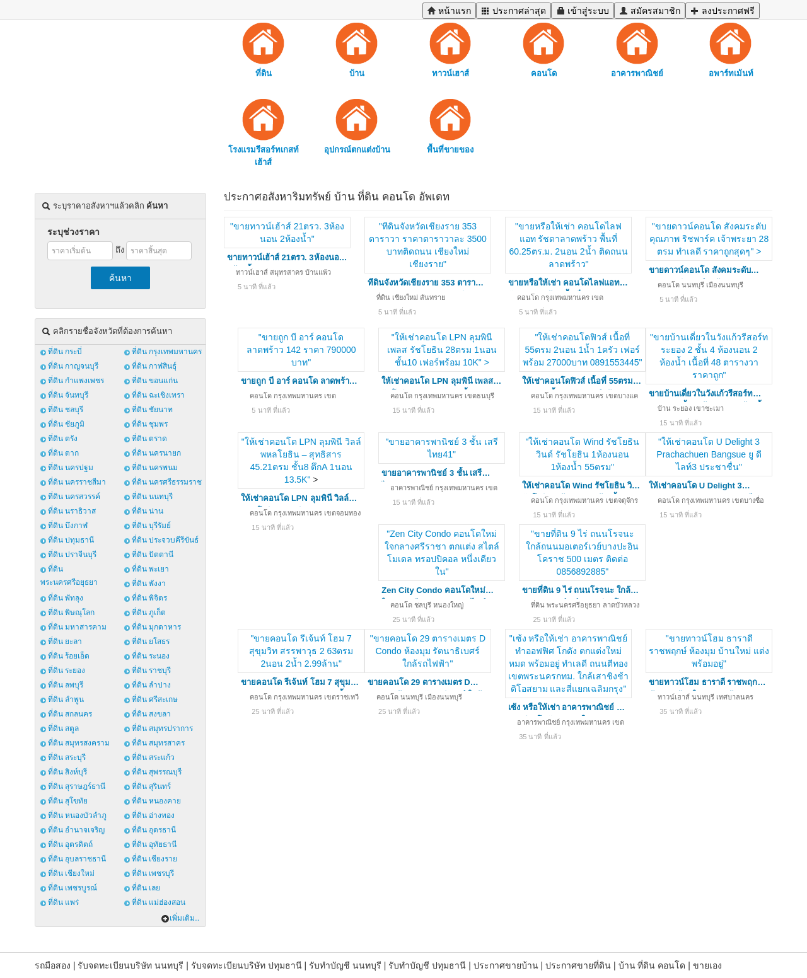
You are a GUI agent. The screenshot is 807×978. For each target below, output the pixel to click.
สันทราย (432, 297)
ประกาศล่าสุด (513, 11)
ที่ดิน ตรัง (63, 438)
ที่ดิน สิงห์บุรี (67, 772)
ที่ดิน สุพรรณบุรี (157, 772)
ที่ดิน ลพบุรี (65, 685)
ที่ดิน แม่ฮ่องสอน (158, 902)
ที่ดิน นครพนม (155, 467)
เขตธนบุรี (479, 396)
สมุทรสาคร (286, 272)
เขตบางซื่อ (748, 500)
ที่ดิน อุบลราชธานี (77, 858)
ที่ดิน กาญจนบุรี (73, 366)
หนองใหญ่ (448, 605)
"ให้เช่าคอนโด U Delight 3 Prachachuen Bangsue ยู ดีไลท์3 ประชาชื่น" (708, 454)
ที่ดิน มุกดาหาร (156, 627)
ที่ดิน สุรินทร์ (151, 786)
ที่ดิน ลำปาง (151, 685)
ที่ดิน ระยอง (66, 670)
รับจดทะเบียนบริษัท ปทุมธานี (246, 965)
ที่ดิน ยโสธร (151, 641)
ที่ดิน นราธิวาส (72, 511)
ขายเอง (707, 965)
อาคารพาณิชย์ (411, 488)
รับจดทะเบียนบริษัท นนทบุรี (130, 965)
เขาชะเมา (709, 408)
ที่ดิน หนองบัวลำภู (77, 815)
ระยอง (682, 408)
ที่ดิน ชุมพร (150, 424)
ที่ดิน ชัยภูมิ (66, 424)
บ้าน (664, 408)
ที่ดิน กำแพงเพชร (76, 380)
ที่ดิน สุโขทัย (68, 801)
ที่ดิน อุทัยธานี (154, 844)
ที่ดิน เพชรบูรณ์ (72, 887)
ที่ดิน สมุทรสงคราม (79, 743)
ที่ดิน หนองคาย (156, 801)
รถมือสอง (53, 965)
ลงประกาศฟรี (722, 11)
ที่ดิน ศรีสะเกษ (155, 699)
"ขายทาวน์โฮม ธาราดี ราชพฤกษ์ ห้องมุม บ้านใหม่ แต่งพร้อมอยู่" (709, 651)
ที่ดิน (383, 297)
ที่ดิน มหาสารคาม (77, 627)
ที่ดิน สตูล (63, 728)
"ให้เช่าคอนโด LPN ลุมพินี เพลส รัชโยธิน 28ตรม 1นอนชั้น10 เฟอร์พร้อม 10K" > (442, 349)
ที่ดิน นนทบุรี (152, 496)
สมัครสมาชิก (649, 11)
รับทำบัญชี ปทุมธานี (427, 965)
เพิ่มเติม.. (180, 918)
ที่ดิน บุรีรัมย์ (151, 525)
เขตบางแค (622, 396)
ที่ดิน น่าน (147, 511)
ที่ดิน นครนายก (156, 453)
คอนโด (528, 297)
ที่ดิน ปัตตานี (152, 554)
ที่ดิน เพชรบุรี (153, 873)
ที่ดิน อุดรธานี (154, 830)
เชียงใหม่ (405, 297)
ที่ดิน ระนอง (151, 656)
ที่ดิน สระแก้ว (153, 757)
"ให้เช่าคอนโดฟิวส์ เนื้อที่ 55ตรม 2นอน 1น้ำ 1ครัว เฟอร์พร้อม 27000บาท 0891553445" (582, 349)
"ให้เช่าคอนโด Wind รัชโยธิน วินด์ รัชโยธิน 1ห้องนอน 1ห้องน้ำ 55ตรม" (582, 454)
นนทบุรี (693, 285)
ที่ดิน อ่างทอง (153, 815)
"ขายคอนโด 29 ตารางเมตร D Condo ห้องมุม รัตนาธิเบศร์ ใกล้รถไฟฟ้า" (427, 651)
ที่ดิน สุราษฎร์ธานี (76, 786)
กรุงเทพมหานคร (565, 297)
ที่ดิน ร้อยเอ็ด (69, 656)
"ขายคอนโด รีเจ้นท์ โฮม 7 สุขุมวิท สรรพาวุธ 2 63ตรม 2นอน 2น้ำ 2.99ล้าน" (301, 651)
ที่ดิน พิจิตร (149, 598)
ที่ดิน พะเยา (150, 569)
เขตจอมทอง (342, 513)
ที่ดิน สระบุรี (67, 757)
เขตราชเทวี (341, 697)
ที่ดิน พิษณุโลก (71, 612)
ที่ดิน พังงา (149, 583)
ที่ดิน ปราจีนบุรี (72, 554)
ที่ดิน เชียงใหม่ (71, 873)
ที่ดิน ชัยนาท (152, 409)
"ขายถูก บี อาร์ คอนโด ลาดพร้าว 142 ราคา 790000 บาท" (301, 349)
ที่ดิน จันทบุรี (68, 395)
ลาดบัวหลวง (621, 605)
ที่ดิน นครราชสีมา (77, 482)
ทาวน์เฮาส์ (252, 272)
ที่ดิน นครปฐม (70, 467)
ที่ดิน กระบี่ (65, 351)
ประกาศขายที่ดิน (578, 965)
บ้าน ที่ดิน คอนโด (652, 965)
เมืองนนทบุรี (724, 285)
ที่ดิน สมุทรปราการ (162, 728)
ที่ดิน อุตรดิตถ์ (70, 844)
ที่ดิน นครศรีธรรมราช (167, 482)
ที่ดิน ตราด (149, 438)
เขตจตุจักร (622, 500)
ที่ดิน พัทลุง (65, 598)
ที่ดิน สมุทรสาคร (158, 743)
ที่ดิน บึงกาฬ (68, 525)
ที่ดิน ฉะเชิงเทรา (158, 395)
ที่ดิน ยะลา (65, 641)
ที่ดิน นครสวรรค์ (74, 496)
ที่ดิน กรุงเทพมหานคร (167, 351)
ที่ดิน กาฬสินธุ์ (154, 366)
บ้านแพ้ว (318, 272)
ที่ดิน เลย (146, 887)
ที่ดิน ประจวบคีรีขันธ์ (165, 540)
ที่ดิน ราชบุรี (151, 670)
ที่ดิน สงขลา (151, 714)
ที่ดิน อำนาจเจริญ (76, 830)
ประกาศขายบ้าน (505, 965)
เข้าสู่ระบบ (582, 11)
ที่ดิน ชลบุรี (65, 409)
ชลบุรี (422, 605)
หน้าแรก (449, 11)
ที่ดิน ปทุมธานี (71, 540)
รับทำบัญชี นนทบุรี (345, 965)
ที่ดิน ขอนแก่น (155, 380)
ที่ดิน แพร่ (63, 902)
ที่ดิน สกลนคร (70, 714)
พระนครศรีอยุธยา (573, 605)
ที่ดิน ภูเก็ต (149, 612)
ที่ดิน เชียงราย (154, 858)
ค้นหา (120, 278)
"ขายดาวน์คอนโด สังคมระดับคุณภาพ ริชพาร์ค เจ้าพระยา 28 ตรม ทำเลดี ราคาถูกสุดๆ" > (709, 238)
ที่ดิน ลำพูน (66, 699)
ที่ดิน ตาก (63, 453)
